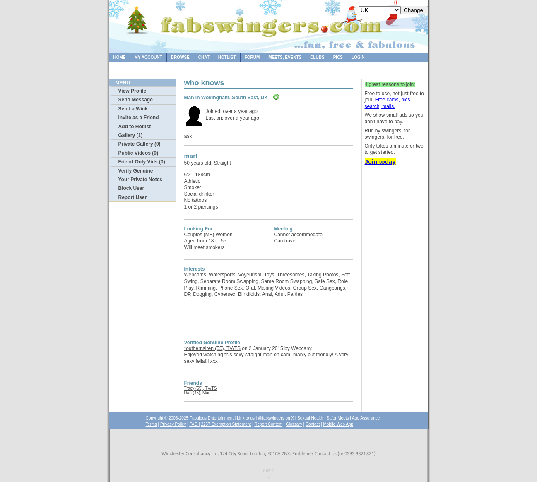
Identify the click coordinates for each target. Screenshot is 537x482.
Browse (180, 57)
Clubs (317, 57)
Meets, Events (284, 57)
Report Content (268, 424)
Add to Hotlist (134, 126)
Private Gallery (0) (139, 144)
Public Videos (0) (138, 153)
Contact (313, 424)
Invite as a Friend (138, 117)
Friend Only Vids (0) (141, 162)
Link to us (246, 418)
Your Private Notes (140, 179)
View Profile (132, 91)
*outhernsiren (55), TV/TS (212, 348)
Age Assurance (366, 418)
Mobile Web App (338, 424)
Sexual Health (310, 418)
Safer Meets (338, 418)
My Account (148, 57)
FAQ (194, 424)
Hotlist (227, 57)
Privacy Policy (173, 424)
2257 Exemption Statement (226, 424)
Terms (151, 424)
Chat (204, 57)
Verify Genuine (135, 171)
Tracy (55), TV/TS (200, 388)
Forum (252, 57)
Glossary (294, 424)
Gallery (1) (130, 135)
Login (358, 57)
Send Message (135, 100)
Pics (338, 57)
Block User (131, 188)
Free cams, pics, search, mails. (388, 103)
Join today (380, 161)
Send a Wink (133, 109)
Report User (132, 197)
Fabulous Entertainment (212, 418)
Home (119, 57)
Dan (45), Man (197, 393)
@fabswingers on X (276, 418)
